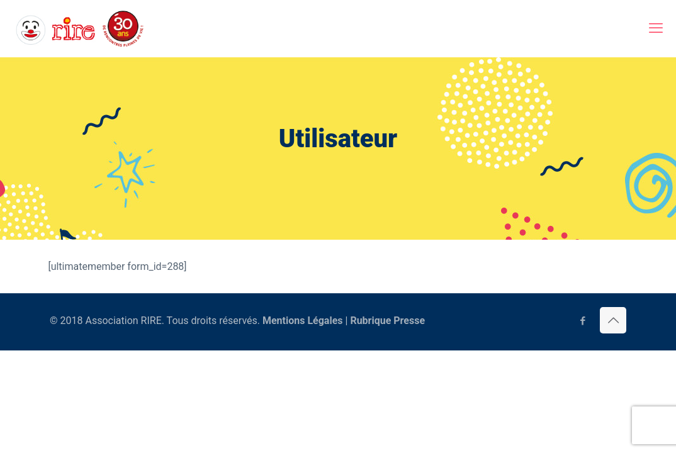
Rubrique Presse (387, 321)
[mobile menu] (656, 28)
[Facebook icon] (582, 321)
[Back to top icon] (613, 320)
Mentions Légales (302, 321)
